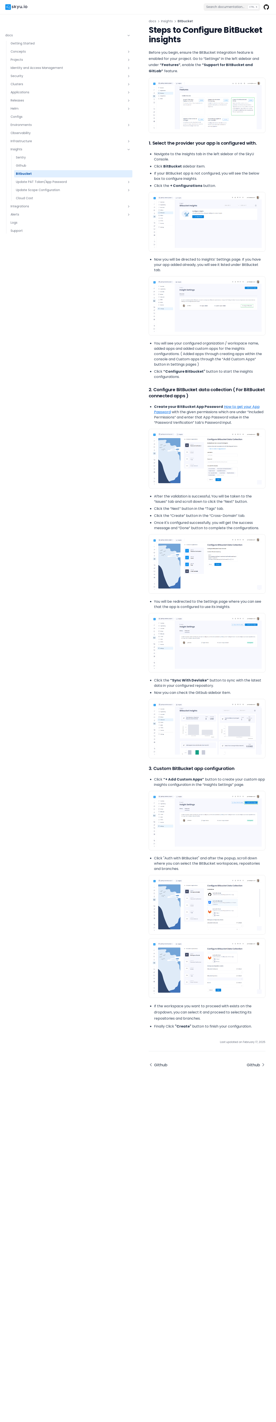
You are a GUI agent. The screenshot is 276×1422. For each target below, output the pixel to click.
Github (21, 156)
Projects (30, 45)
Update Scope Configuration (32, 192)
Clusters (30, 74)
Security (30, 66)
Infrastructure (30, 131)
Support (17, 235)
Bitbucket (24, 164)
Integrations (30, 210)
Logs (14, 227)
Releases (30, 91)
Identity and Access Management (30, 56)
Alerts (30, 219)
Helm (30, 99)
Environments (30, 115)
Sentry (21, 148)
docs (27, 21)
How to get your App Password (169, 460)
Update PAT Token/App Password (32, 177)
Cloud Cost (24, 202)
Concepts (30, 37)
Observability (21, 123)
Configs (17, 107)
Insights (30, 140)
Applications (30, 83)
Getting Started (23, 29)
